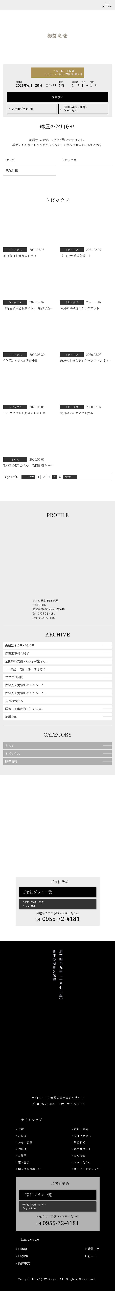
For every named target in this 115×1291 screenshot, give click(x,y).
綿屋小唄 (11, 716)
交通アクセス (82, 1134)
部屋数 (75, 82)
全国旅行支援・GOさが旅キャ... (26, 661)
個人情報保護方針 (29, 1162)
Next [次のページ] (68, 477)
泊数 (61, 82)
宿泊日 (19, 82)
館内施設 (23, 1156)
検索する (58, 97)
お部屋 (22, 1151)
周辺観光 (79, 1140)
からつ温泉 (25, 1140)
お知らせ (79, 1151)
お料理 (22, 1145)
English (23, 1247)
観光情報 (11, 170)
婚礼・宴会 (81, 1128)
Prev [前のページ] (31, 477)
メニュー (107, 6)
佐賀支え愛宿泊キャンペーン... (26, 685)
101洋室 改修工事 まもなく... (27, 669)
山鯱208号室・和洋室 (19, 645)
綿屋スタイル (82, 1145)
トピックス (68, 160)
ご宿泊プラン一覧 (22, 109)
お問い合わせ (82, 1156)
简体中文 (24, 1253)
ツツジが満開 (14, 677)
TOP (21, 1128)
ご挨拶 (22, 1134)
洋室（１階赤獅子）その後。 (24, 708)
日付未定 (51, 85)
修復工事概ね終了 (17, 653)
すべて (9, 160)
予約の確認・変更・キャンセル (76, 108)
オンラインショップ (87, 1162)
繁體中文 (93, 1241)
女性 (92, 82)
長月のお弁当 (14, 701)
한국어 (92, 1247)
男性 (83, 82)
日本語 (22, 1241)
